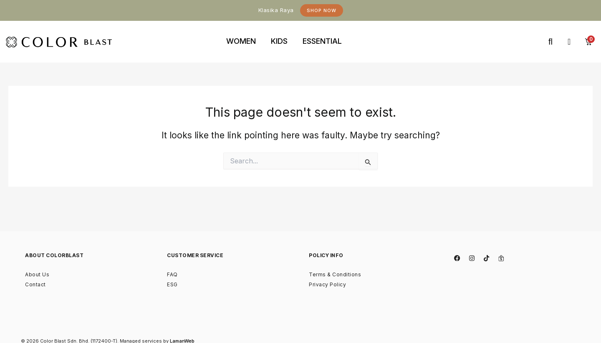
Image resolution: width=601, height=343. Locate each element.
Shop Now (321, 10)
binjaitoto (364, 31)
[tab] (241, 41)
